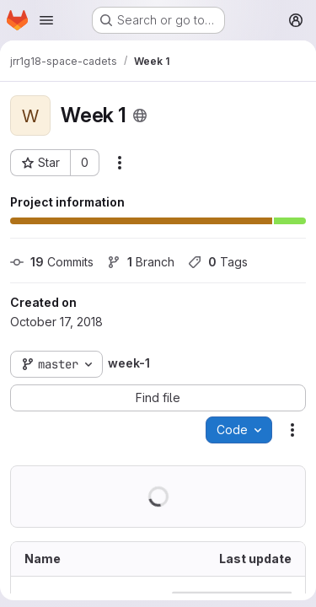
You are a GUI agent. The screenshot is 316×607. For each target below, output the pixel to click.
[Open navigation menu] (46, 20)
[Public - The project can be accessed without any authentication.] (140, 115)
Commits (52, 262)
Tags (218, 262)
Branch (140, 262)
